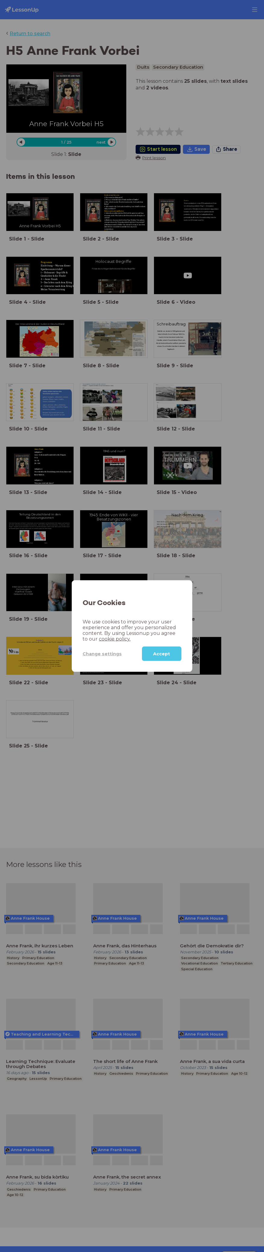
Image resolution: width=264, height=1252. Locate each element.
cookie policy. (97, 639)
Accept (161, 653)
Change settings (98, 653)
